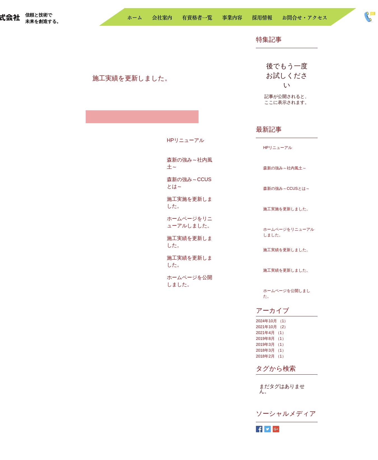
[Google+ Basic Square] (276, 429)
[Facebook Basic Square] (259, 429)
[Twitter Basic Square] (267, 429)
